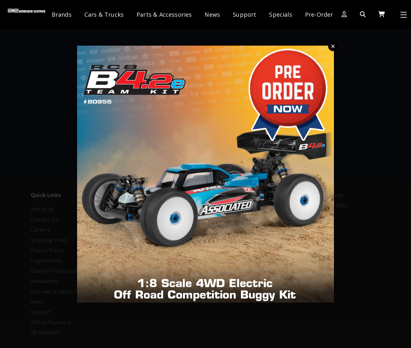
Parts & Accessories (164, 14)
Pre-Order (319, 14)
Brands (62, 14)
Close (333, 46)
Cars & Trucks (104, 14)
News (212, 14)
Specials (280, 14)
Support (244, 14)
